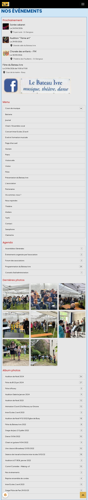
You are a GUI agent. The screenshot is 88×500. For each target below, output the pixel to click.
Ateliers (8, 212)
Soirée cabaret (17, 24)
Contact (8, 223)
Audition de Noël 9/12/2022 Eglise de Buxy (44, 418)
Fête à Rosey (44, 388)
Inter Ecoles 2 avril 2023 (44, 412)
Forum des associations (44, 260)
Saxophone (10, 229)
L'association (10, 183)
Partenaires (10, 189)
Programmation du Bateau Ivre (44, 266)
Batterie (8, 114)
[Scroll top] (83, 495)
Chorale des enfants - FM (23, 51)
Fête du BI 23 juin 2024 (44, 382)
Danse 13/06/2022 (44, 436)
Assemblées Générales (44, 248)
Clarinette (9, 235)
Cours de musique (12, 108)
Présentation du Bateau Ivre (16, 177)
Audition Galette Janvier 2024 (44, 394)
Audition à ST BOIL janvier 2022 (44, 460)
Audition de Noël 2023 (44, 400)
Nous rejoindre (11, 200)
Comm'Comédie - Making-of (44, 466)
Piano (7, 155)
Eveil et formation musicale (16, 137)
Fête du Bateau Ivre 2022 (44, 424)
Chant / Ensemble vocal (15, 126)
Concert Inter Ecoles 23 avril (16, 132)
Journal (8, 120)
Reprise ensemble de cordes (44, 478)
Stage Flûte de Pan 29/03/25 (44, 490)
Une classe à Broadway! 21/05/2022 (44, 448)
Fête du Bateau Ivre (13, 64)
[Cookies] (5, 495)
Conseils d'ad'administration (44, 272)
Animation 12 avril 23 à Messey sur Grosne (44, 406)
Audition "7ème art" (20, 38)
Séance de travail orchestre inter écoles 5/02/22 (44, 454)
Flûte (7, 172)
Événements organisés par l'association (44, 254)
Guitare (8, 149)
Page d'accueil (11, 143)
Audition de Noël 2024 (44, 376)
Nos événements (44, 472)
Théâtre (8, 206)
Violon (8, 166)
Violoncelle (10, 160)
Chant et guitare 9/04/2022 (44, 442)
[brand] (6, 4)
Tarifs (7, 218)
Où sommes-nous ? (13, 195)
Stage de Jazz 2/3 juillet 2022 (44, 430)
